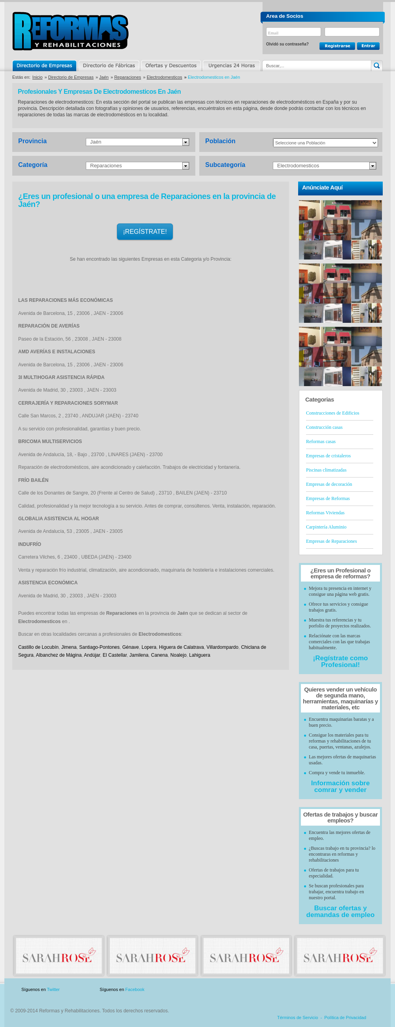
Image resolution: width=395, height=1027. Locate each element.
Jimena (69, 647)
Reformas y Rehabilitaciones (70, 31)
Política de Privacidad (345, 1017)
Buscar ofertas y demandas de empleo (340, 911)
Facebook (134, 989)
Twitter (53, 989)
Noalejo (178, 655)
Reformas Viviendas (325, 512)
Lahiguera (199, 655)
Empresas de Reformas (328, 498)
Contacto (341, 989)
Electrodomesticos (164, 77)
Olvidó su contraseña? (287, 44)
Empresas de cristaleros (328, 456)
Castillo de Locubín (38, 647)
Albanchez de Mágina (59, 655)
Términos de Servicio (297, 1017)
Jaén (104, 77)
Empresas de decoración (329, 484)
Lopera (149, 647)
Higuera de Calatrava (181, 647)
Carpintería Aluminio (326, 527)
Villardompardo (222, 647)
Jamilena (138, 655)
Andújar (92, 655)
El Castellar (115, 655)
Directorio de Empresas (44, 65)
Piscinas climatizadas (326, 470)
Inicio (37, 77)
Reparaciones (127, 77)
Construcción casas (324, 427)
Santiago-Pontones (99, 647)
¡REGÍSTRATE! (145, 231)
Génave (130, 647)
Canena (159, 655)
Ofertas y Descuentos (171, 65)
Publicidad (304, 989)
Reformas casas (321, 441)
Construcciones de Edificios (332, 413)
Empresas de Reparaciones (331, 541)
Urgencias (231, 65)
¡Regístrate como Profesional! (340, 661)
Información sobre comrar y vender (340, 786)
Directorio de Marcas (108, 65)
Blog (371, 989)
